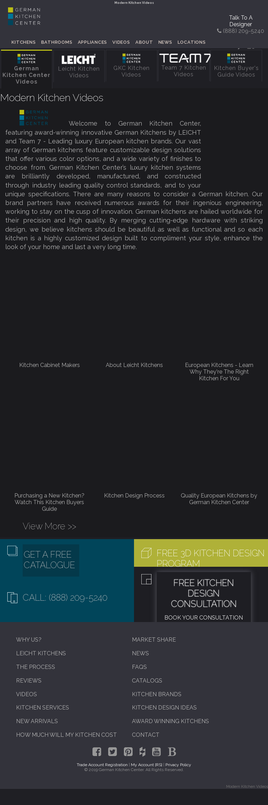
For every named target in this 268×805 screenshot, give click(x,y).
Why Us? (29, 639)
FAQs (139, 667)
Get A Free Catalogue (49, 559)
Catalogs (147, 680)
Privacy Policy (178, 764)
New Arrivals (37, 721)
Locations (192, 42)
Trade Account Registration (102, 764)
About (144, 42)
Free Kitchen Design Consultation (204, 593)
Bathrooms (57, 42)
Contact (145, 735)
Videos (121, 42)
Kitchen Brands (156, 694)
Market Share (154, 639)
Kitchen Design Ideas (164, 707)
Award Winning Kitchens (170, 721)
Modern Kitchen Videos (51, 98)
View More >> (49, 526)
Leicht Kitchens (41, 653)
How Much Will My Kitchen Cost (66, 735)
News (165, 42)
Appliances (92, 42)
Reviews (29, 680)
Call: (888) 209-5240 (65, 597)
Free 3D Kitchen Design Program (211, 558)
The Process (35, 667)
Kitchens (24, 42)
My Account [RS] (146, 764)
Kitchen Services (42, 707)
